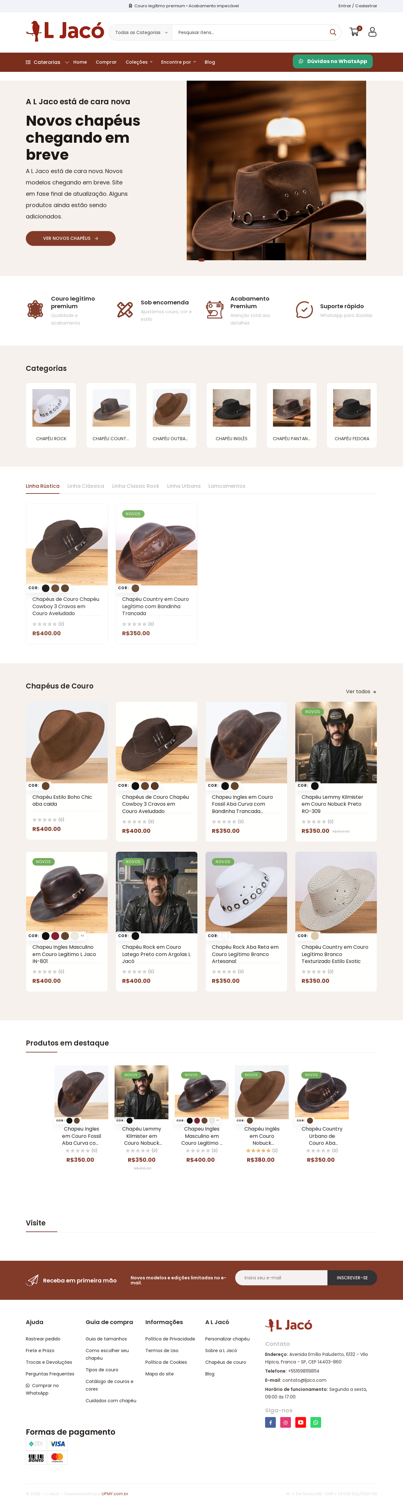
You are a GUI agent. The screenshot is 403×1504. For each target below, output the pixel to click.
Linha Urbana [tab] (184, 486)
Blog (210, 62)
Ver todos (361, 691)
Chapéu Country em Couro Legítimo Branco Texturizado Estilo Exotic (335, 954)
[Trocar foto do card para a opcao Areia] (315, 936)
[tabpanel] (201, 170)
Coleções (139, 62)
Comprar (106, 62)
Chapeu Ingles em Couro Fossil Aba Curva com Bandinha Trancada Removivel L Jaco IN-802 (242, 807)
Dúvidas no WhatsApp (332, 61)
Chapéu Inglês (231, 438)
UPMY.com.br (115, 1494)
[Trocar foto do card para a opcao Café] (154, 786)
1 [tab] (201, 260)
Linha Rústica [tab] (43, 486)
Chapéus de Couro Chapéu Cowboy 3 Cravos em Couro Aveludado (155, 804)
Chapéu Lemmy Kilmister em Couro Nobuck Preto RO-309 (332, 804)
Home (80, 62)
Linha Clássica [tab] (85, 486)
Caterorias (47, 62)
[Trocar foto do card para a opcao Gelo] (74, 936)
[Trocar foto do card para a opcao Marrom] (45, 786)
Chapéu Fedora (352, 438)
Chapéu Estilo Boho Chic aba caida (62, 800)
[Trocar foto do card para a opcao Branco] (225, 936)
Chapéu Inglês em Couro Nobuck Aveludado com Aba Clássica (261, 1143)
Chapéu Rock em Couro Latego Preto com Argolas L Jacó (156, 954)
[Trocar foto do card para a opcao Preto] (135, 786)
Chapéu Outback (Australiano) (189, 438)
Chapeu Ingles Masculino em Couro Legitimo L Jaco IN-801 (64, 954)
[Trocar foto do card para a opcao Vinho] (55, 936)
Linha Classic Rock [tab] (135, 486)
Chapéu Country (112, 438)
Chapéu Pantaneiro (295, 438)
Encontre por (178, 62)
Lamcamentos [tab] (227, 486)
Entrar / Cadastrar (357, 6)
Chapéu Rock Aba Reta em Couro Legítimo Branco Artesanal (245, 954)
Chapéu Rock (51, 438)
